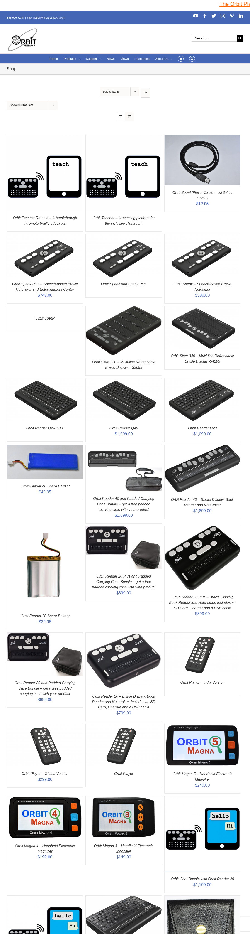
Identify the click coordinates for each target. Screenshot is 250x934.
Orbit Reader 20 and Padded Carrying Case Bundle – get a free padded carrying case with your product (45, 688)
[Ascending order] (145, 93)
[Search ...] (214, 38)
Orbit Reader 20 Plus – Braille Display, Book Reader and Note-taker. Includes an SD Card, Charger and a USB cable (202, 602)
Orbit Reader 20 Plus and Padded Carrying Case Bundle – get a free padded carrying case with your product (123, 581)
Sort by (111, 91)
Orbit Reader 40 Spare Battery (44, 486)
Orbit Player (123, 774)
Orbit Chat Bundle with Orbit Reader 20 (202, 879)
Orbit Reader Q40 (123, 428)
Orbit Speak (44, 318)
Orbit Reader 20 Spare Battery (44, 616)
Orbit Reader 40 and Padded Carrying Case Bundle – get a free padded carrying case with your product (123, 504)
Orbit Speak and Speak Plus (123, 284)
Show (21, 105)
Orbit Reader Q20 (202, 428)
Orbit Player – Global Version (45, 774)
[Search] (192, 58)
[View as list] (129, 116)
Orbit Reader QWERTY (45, 428)
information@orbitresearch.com (46, 17)
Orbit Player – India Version (202, 682)
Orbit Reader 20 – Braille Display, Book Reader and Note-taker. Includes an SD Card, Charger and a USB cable (123, 701)
